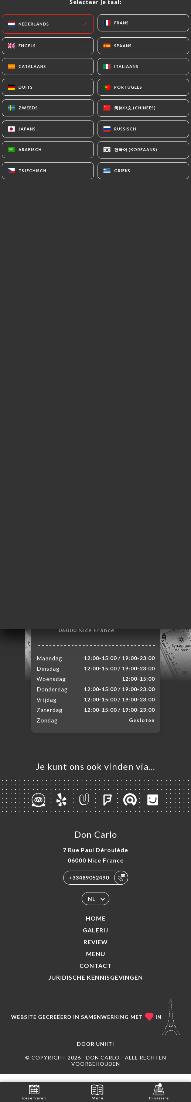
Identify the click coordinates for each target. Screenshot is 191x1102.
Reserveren (34, 1091)
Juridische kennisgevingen (95, 985)
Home (96, 925)
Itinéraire (159, 1091)
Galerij (95, 937)
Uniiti (105, 1051)
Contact (95, 973)
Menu (95, 961)
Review (95, 949)
